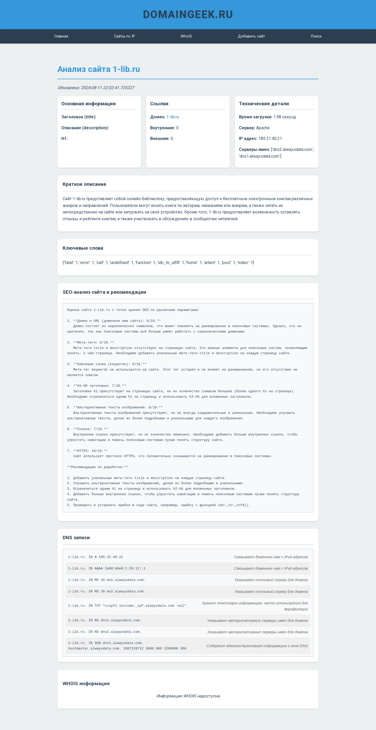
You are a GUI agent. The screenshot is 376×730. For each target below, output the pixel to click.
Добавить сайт (251, 36)
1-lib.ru (172, 116)
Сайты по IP (124, 36)
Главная (61, 36)
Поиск (316, 36)
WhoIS (186, 36)
